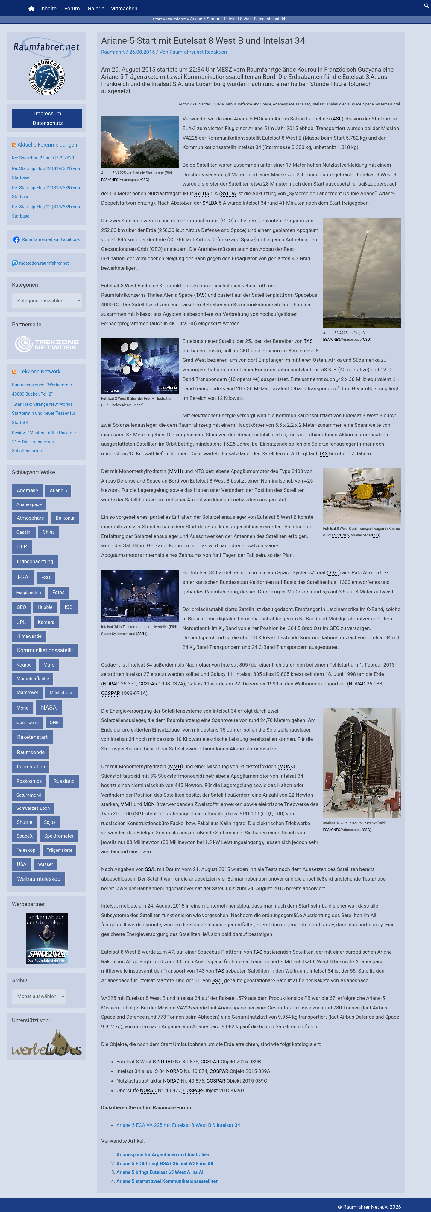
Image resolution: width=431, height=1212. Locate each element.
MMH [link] (175, 468)
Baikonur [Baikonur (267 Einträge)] (65, 514)
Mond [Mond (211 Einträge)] (22, 704)
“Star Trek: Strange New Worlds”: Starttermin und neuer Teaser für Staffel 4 (44, 410)
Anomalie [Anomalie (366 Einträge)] (27, 487)
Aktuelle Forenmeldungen (47, 142)
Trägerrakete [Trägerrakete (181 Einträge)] (59, 846)
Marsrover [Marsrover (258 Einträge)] (28, 688)
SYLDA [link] (202, 191)
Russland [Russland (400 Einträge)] (64, 777)
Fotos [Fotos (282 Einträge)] (58, 588)
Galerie (96, 7)
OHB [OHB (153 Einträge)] (54, 719)
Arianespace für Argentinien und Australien (162, 1150)
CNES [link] (113, 177)
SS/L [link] (141, 630)
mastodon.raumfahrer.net (44, 260)
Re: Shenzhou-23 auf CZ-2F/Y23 (43, 155)
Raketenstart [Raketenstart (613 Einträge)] (32, 733)
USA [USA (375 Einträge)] (21, 860)
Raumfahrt (113, 50)
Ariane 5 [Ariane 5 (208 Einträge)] (58, 487)
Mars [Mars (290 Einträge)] (48, 661)
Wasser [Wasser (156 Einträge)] (45, 860)
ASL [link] (337, 116)
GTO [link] (227, 218)
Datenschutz (48, 120)
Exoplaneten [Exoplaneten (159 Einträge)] (28, 588)
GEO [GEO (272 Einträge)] (21, 604)
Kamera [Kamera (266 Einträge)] (46, 618)
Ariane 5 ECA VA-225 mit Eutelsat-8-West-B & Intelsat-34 (179, 1121)
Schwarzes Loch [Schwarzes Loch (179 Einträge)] (33, 804)
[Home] (32, 7)
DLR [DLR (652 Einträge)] (22, 543)
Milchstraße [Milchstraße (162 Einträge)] (61, 688)
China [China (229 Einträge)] (49, 528)
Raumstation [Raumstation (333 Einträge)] (31, 763)
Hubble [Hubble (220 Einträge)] (45, 604)
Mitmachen (124, 7)
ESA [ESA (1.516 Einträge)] (23, 573)
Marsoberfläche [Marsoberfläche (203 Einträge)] (32, 675)
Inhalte (49, 7)
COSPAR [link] (148, 680)
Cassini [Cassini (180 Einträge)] (23, 528)
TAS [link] (200, 292)
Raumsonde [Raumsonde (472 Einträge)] (31, 749)
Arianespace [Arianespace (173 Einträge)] (29, 500)
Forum (72, 7)
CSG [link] (144, 177)
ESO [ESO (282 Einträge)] (45, 574)
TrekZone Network (39, 369)
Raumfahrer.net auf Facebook (51, 236)
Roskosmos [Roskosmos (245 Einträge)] (29, 777)
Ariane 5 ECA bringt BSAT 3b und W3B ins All (164, 1159)
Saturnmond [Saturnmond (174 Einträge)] (28, 791)
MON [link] (285, 763)
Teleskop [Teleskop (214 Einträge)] (25, 846)
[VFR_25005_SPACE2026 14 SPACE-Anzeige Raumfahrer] (47, 934)
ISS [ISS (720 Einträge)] (69, 603)
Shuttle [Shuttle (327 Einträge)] (24, 818)
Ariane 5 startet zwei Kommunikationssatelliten (167, 1177)
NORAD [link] (111, 680)
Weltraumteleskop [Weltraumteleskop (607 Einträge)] (38, 875)
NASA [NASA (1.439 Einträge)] (49, 704)
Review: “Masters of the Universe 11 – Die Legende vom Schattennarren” (44, 438)
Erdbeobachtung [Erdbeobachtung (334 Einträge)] (35, 558)
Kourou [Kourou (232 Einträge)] (24, 661)
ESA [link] (104, 177)
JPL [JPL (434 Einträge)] (21, 618)
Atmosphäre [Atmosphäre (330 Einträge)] (30, 514)
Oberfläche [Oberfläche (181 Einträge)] (27, 719)
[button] (426, 4)
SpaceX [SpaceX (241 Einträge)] (24, 832)
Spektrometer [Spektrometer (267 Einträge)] (59, 832)
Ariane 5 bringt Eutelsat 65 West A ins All (160, 1168)
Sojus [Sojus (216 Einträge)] (50, 818)
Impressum (47, 111)
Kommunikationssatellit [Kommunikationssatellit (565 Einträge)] (45, 646)
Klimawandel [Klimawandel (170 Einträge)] (29, 632)
